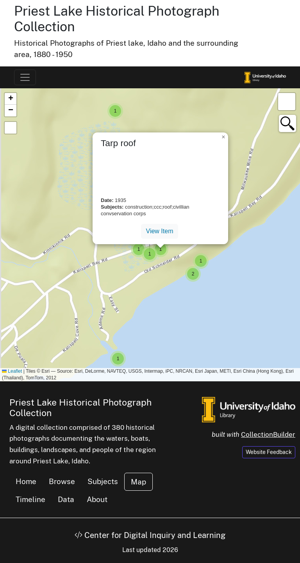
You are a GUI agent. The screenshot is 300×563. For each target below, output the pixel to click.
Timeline (30, 499)
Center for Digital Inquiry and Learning (150, 535)
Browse (62, 481)
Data (66, 499)
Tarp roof (118, 143)
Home (26, 481)
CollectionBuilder (268, 434)
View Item (159, 231)
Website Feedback (269, 452)
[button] (115, 111)
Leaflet (12, 371)
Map (138, 481)
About (97, 499)
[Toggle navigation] (25, 77)
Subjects (103, 481)
